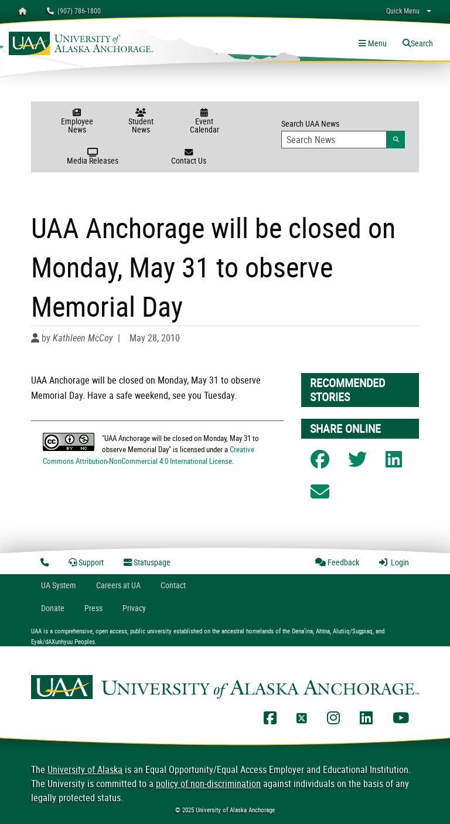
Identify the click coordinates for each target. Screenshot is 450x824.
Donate (52, 607)
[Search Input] (334, 139)
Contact (173, 585)
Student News (141, 121)
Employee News (77, 121)
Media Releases (93, 157)
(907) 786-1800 (74, 10)
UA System (58, 585)
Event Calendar (204, 121)
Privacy (134, 607)
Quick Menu (403, 10)
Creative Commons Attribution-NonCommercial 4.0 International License (148, 455)
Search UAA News (343, 133)
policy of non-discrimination (208, 783)
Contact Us (188, 157)
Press (93, 607)
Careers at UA (118, 585)
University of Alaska (84, 769)
